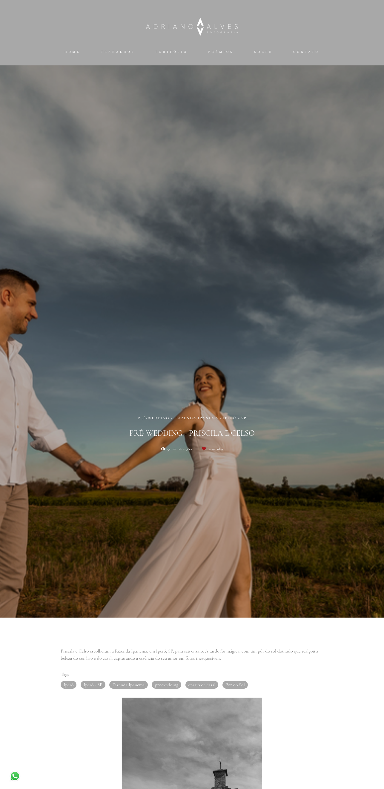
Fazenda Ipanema (128, 685)
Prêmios (221, 51)
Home (72, 51)
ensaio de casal (202, 685)
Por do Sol (235, 685)
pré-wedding (166, 685)
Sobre (263, 51)
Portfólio (172, 51)
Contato (306, 51)
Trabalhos (118, 51)
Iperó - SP (93, 685)
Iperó (68, 685)
